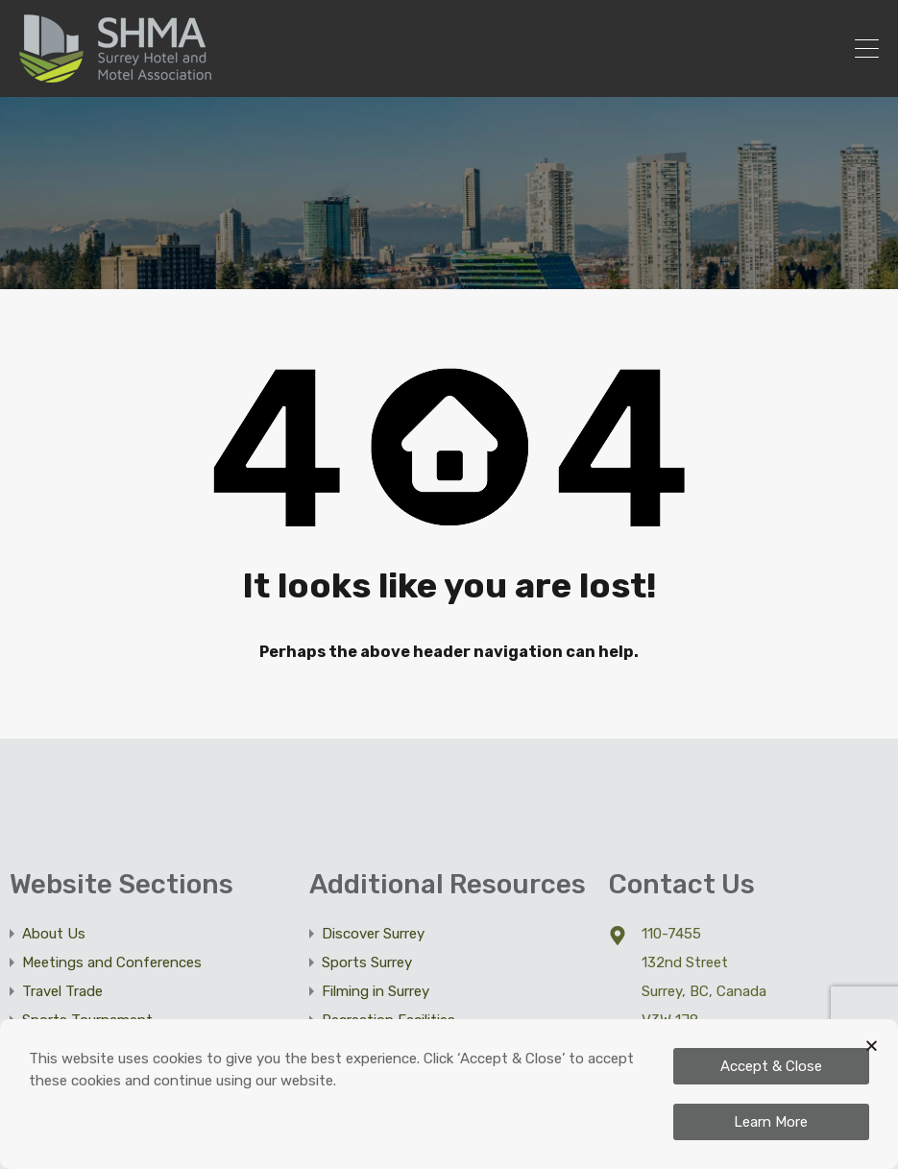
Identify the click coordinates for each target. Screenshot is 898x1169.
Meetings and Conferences (112, 962)
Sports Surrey (367, 962)
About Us (53, 933)
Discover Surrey (373, 933)
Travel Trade (62, 991)
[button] (871, 1045)
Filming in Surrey (375, 991)
